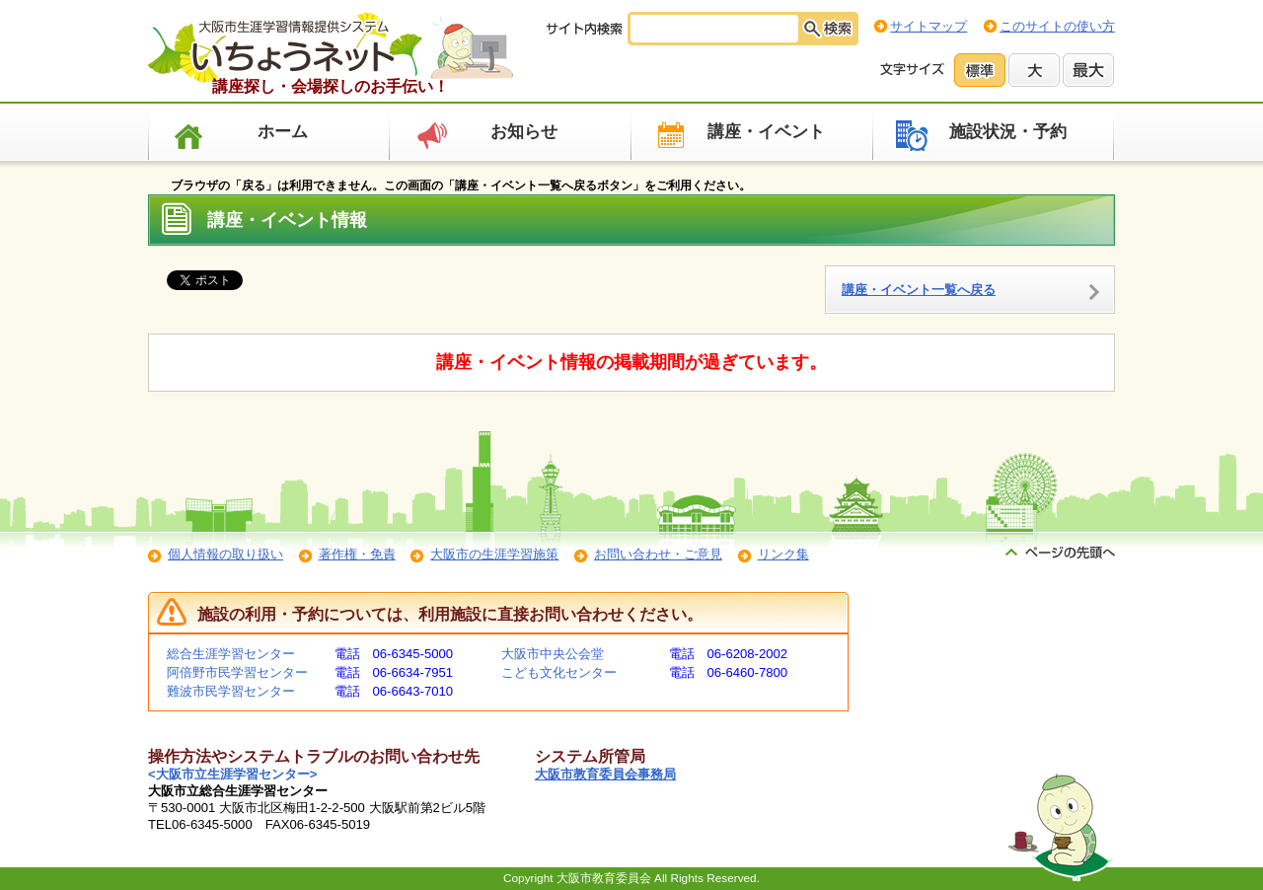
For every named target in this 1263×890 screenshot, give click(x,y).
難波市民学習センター (231, 691)
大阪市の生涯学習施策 (494, 554)
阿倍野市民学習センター (237, 672)
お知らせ (523, 131)
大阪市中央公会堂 (552, 653)
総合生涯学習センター (231, 653)
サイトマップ (928, 26)
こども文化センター (559, 672)
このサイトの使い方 (1057, 26)
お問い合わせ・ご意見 (658, 554)
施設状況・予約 (1008, 131)
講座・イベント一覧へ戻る (919, 289)
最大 (1088, 70)
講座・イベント (766, 131)
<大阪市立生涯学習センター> (232, 774)
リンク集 (783, 554)
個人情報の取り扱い (225, 554)
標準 (979, 70)
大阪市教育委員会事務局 (605, 774)
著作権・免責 (357, 554)
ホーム (283, 131)
